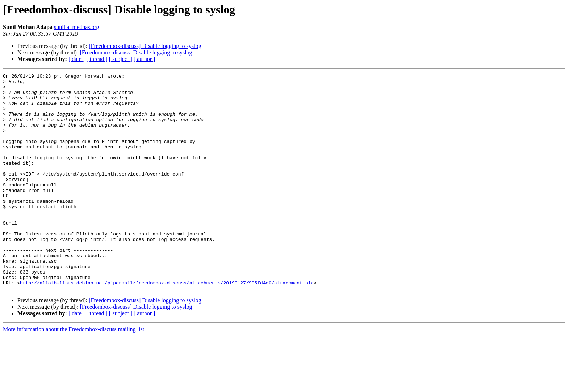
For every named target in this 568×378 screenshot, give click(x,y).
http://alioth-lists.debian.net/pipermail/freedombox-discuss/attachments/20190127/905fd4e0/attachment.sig (167, 325)
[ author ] (144, 59)
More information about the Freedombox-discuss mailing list (73, 372)
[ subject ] (120, 59)
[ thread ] (97, 59)
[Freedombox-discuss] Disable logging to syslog (145, 46)
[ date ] (76, 59)
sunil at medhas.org (76, 27)
